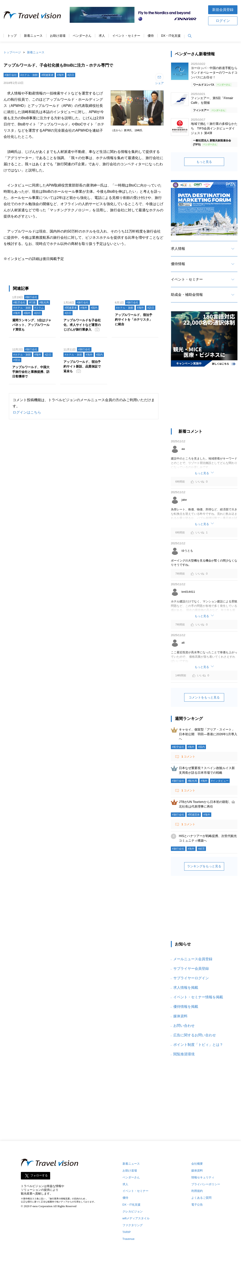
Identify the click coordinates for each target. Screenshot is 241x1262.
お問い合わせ (184, 1025)
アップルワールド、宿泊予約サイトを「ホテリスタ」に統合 (133, 319)
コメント (188, 756)
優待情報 (178, 264)
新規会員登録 (222, 10)
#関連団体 (194, 814)
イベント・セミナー (126, 35)
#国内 (27, 313)
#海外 (60, 75)
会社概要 (197, 1163)
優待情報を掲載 (185, 1006)
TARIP (126, 1232)
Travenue (128, 1239)
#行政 (32, 302)
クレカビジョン (132, 1211)
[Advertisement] (204, 399)
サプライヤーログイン (191, 978)
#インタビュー (220, 780)
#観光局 (44, 302)
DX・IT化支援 (171, 35)
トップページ (12, 52)
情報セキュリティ (202, 1177)
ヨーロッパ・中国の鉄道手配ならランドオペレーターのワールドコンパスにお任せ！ (214, 72)
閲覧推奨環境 (184, 1054)
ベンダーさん (82, 35)
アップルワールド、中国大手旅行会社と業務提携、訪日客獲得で (30, 371)
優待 (151, 35)
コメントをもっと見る (204, 697)
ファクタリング (132, 1225)
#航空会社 (19, 302)
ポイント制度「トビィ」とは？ (198, 1045)
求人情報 (178, 248)
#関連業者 (47, 75)
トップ (12, 35)
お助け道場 (57, 35)
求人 (102, 35)
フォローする (39, 1175)
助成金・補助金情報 (187, 294)
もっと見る (204, 162)
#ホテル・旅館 (29, 75)
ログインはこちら (27, 412)
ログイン (223, 21)
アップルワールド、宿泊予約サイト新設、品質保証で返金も (82, 366)
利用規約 (197, 1191)
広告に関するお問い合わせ (194, 1035)
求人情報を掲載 (185, 987)
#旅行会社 (11, 75)
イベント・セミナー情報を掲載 (198, 997)
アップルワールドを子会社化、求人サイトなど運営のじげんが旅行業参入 (82, 324)
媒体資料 (180, 1016)
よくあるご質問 (201, 1197)
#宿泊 (16, 360)
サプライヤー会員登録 (191, 968)
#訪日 (70, 75)
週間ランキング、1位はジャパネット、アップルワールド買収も (31, 324)
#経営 (201, 848)
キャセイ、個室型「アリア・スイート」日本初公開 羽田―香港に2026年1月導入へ (208, 734)
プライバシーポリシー (205, 1184)
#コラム (39, 307)
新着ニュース (33, 35)
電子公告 (197, 1204)
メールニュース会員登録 (192, 959)
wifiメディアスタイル (136, 1218)
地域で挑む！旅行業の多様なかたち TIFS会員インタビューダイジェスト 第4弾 (214, 128)
